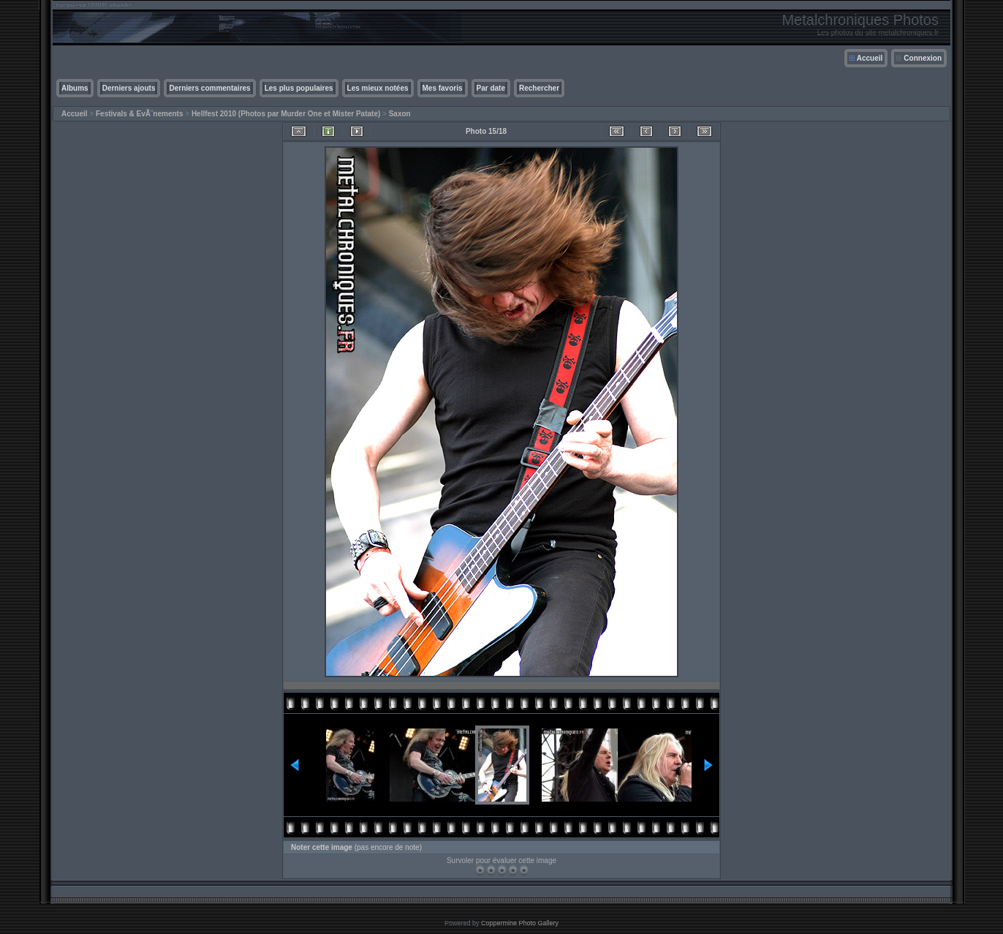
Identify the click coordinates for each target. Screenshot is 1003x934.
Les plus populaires (299, 88)
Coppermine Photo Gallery (520, 923)
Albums (74, 88)
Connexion (923, 58)
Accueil (870, 58)
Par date (491, 88)
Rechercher (539, 88)
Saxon (400, 114)
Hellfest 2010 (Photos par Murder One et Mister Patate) (286, 114)
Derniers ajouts (129, 88)
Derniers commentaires (209, 88)
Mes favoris (443, 88)
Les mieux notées (378, 88)
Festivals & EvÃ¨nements (139, 114)
